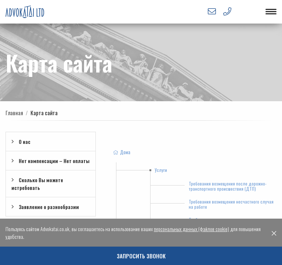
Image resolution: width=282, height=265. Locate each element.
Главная (14, 113)
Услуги (161, 170)
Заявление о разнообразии (45, 207)
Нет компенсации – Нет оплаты (50, 161)
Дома (121, 152)
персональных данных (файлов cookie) (191, 229)
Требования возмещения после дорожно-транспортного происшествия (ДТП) (228, 186)
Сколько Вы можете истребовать (37, 183)
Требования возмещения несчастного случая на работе (231, 204)
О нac (20, 141)
